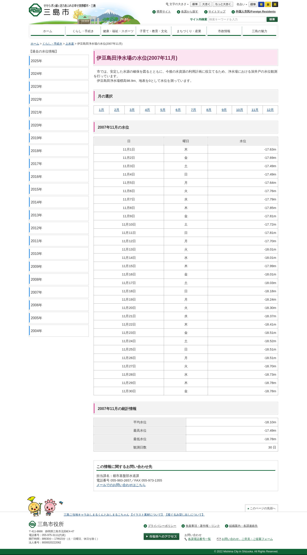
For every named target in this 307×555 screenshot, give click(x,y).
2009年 (36, 266)
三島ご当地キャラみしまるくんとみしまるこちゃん (96, 514)
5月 (162, 110)
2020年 (36, 125)
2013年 (36, 215)
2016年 (36, 177)
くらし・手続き (83, 31)
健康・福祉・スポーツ (118, 31)
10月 (239, 110)
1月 (101, 110)
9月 (224, 110)
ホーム (47, 31)
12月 (270, 110)
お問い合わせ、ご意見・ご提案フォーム (247, 539)
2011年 (36, 241)
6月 (178, 110)
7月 (193, 110)
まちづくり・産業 (189, 31)
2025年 (36, 61)
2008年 (36, 279)
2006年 (36, 305)
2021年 (36, 112)
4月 (147, 110)
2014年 (36, 202)
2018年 (36, 151)
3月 (132, 110)
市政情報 (224, 31)
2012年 (36, 228)
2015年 (36, 189)
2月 (116, 110)
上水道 (69, 43)
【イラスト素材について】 (147, 514)
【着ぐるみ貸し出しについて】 (185, 514)
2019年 (36, 138)
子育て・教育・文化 (153, 31)
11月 (254, 110)
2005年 (36, 318)
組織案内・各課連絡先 (243, 525)
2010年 (36, 254)
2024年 (36, 73)
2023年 (36, 86)
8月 (208, 110)
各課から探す (189, 11)
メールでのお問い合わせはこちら (121, 485)
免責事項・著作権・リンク (203, 525)
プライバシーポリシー (162, 525)
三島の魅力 (259, 31)
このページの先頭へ (262, 508)
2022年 (36, 99)
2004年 (36, 331)
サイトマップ (216, 11)
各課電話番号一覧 (199, 539)
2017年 (36, 164)
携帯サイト (164, 11)
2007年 (36, 292)
